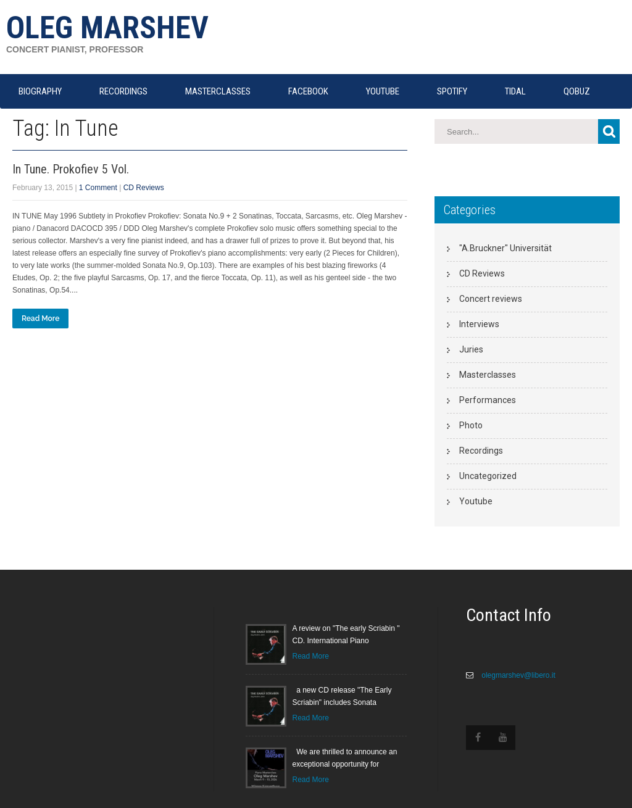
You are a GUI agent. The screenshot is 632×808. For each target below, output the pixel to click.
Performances (487, 400)
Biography (40, 91)
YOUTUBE (382, 91)
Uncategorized (488, 476)
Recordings (481, 451)
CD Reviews (143, 187)
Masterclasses (487, 375)
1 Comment (98, 187)
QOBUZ (576, 91)
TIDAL (515, 91)
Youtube (476, 501)
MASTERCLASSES (218, 91)
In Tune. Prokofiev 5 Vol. (70, 169)
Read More (40, 318)
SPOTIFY (452, 91)
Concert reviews (490, 299)
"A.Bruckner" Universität (505, 248)
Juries (471, 349)
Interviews (479, 324)
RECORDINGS (123, 91)
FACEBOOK (308, 91)
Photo (471, 425)
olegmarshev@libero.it (517, 675)
